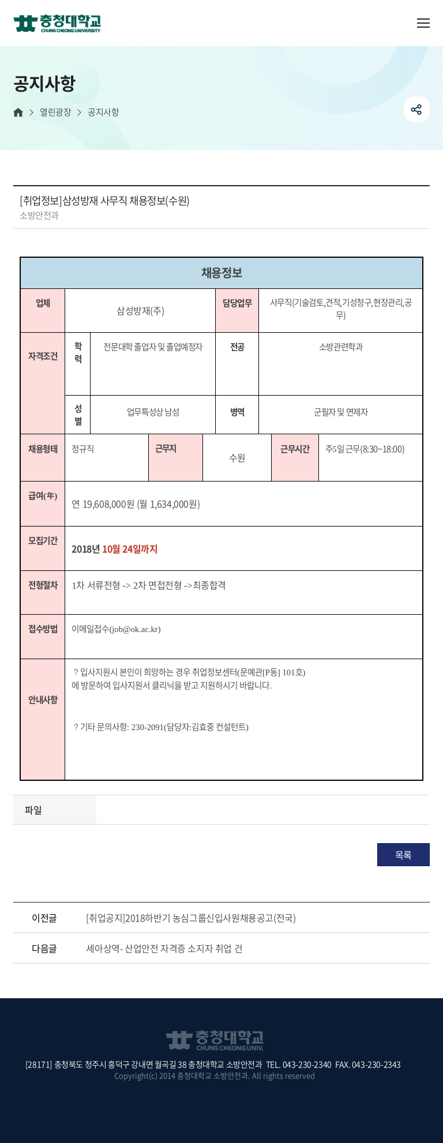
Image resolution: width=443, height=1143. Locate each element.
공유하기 (417, 109)
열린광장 (55, 112)
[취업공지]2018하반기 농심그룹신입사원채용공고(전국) (190, 917)
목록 (403, 855)
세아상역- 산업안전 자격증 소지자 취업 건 (164, 948)
